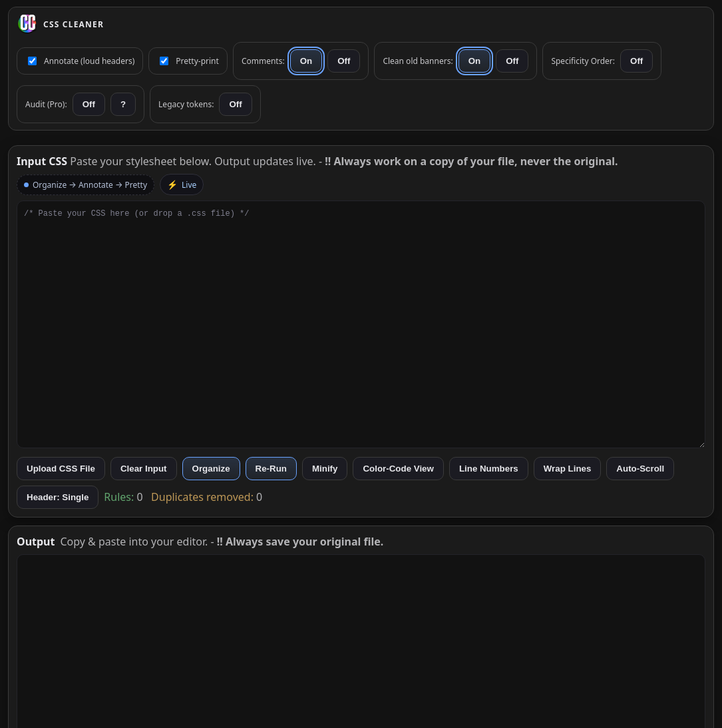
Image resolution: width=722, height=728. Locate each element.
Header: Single (58, 497)
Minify (325, 469)
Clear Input (143, 469)
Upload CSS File (61, 469)
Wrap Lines (568, 469)
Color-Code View (398, 469)
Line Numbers (488, 469)
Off (343, 61)
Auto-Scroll (640, 469)
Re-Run (271, 469)
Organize (211, 469)
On (306, 61)
